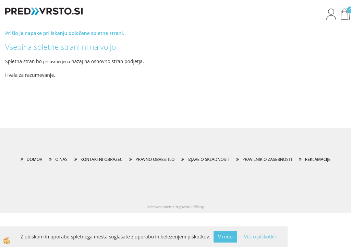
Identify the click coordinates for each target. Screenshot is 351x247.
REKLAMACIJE (317, 159)
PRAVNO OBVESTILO (154, 159)
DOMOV (34, 159)
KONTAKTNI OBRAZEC (102, 159)
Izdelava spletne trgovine (168, 206)
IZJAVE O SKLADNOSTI (208, 159)
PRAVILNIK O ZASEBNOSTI (267, 159)
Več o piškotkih (261, 236)
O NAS (61, 159)
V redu (225, 236)
